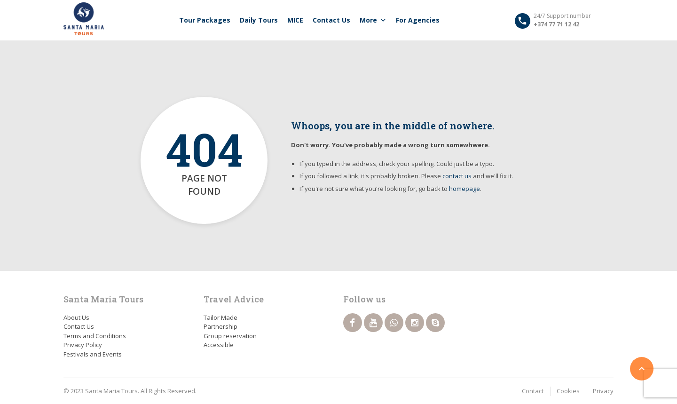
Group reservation (230, 336)
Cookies (568, 391)
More (373, 20)
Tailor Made (220, 317)
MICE (295, 20)
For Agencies (418, 20)
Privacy (603, 391)
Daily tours (259, 20)
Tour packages (204, 20)
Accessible (219, 345)
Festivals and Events (92, 354)
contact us (457, 176)
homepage (464, 188)
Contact (532, 391)
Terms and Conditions (94, 336)
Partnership (220, 326)
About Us (76, 317)
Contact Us (331, 20)
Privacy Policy (82, 345)
